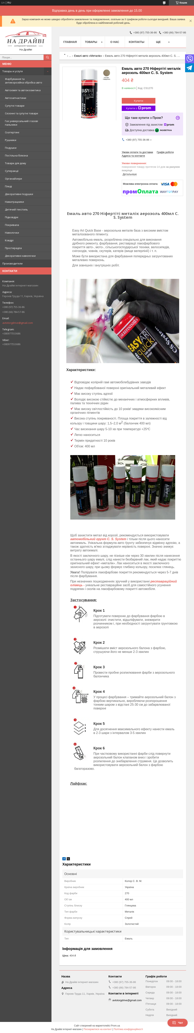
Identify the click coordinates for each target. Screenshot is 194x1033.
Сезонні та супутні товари (21, 113)
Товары (91, 42)
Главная (70, 42)
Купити (138, 100)
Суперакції (11, 171)
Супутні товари (14, 105)
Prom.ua (115, 1025)
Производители (12, 263)
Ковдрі (9, 240)
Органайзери (13, 178)
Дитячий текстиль (16, 209)
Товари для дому (15, 163)
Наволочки (12, 232)
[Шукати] (47, 57)
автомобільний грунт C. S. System (98, 539)
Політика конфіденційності (128, 1029)
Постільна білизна (16, 155)
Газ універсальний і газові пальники (21, 122)
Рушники (10, 140)
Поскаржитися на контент (98, 1029)
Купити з (138, 108)
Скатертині (12, 132)
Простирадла (13, 248)
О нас (114, 42)
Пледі (8, 186)
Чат (177, 1022)
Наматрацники (14, 202)
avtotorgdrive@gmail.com (17, 323)
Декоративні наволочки (20, 256)
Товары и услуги (12, 71)
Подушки (10, 148)
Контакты (136, 42)
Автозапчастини (15, 98)
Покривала (12, 225)
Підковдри (11, 217)
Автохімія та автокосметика (23, 90)
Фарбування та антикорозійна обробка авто (23, 80)
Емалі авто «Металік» (88, 55)
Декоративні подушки (19, 194)
